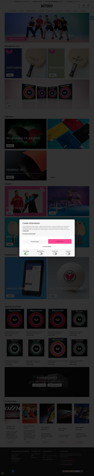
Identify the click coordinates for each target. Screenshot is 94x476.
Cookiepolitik (26, 230)
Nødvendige (26, 253)
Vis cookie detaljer (47, 246)
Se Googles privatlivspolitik (29, 233)
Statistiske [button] (68, 253)
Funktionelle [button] (55, 253)
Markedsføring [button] (40, 253)
